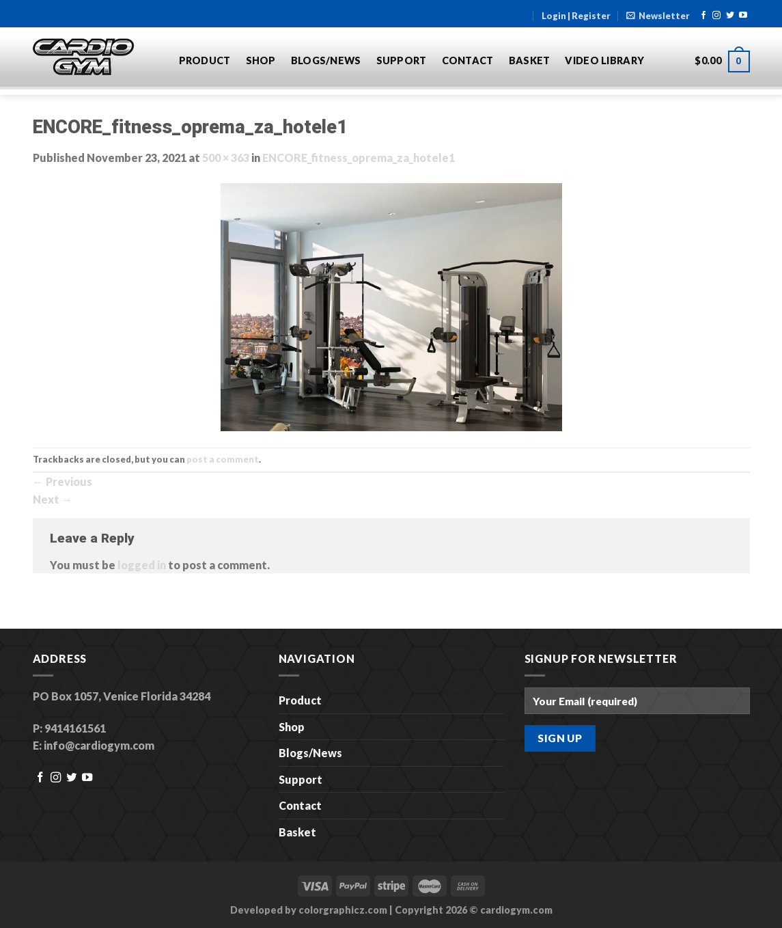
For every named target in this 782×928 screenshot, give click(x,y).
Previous (62, 481)
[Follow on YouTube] (743, 16)
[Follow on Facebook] (703, 16)
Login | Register (576, 15)
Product (205, 60)
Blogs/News (326, 60)
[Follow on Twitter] (730, 16)
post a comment (222, 459)
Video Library (604, 60)
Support (401, 60)
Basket (529, 60)
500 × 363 (225, 157)
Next (52, 499)
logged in (141, 564)
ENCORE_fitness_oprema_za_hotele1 (358, 157)
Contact (468, 60)
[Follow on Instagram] (716, 16)
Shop (261, 60)
